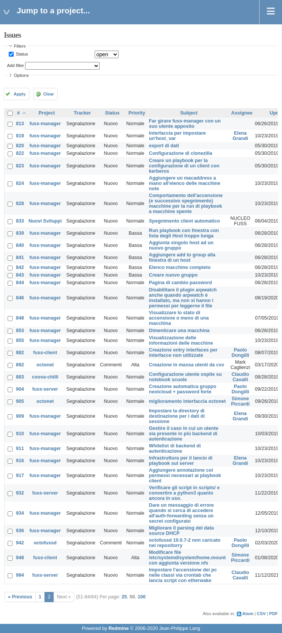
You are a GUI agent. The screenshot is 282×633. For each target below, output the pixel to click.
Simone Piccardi (240, 401)
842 (20, 267)
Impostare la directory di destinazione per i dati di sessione (177, 416)
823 (20, 166)
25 (124, 597)
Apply (19, 94)
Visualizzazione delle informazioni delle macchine (181, 340)
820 (20, 145)
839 (20, 233)
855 (20, 340)
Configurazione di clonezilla (180, 153)
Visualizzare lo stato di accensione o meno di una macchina (179, 318)
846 (20, 298)
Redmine (118, 628)
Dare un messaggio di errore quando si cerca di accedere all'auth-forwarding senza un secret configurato (181, 513)
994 (20, 575)
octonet (45, 364)
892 (20, 364)
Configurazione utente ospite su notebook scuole (185, 377)
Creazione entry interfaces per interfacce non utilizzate (183, 352)
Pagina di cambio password (180, 282)
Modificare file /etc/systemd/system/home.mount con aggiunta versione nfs (187, 558)
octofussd (45, 543)
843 (20, 275)
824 (20, 183)
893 (20, 377)
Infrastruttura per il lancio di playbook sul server (180, 460)
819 (20, 135)
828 (20, 203)
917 (20, 475)
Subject (189, 113)
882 (20, 352)
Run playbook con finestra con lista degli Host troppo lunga (184, 233)
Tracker (82, 113)
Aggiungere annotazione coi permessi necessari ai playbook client (185, 475)
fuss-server (45, 389)
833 (20, 221)
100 (142, 597)
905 (20, 401)
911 (20, 448)
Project (46, 113)
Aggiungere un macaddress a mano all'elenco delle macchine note (184, 183)
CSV (261, 613)
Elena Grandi (240, 135)
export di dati (164, 145)
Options (21, 75)
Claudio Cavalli (240, 377)
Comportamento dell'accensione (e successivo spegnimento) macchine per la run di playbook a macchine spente (186, 203)
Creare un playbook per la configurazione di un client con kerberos (184, 166)
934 (20, 513)
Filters (20, 46)
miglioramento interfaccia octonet (187, 401)
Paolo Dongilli (240, 352)
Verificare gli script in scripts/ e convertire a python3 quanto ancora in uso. (184, 493)
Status (21, 54)
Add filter (15, 65)
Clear (48, 94)
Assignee (241, 113)
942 (20, 543)
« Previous (20, 597)
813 (20, 123)
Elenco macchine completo (180, 267)
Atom (247, 613)
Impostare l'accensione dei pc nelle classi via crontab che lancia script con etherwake (183, 575)
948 (20, 557)
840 (20, 245)
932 (20, 493)
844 (20, 282)
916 (20, 460)
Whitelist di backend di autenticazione (175, 448)
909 (20, 416)
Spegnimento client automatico (184, 221)
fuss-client (45, 352)
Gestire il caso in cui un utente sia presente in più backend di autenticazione (184, 434)
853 (20, 330)
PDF (273, 613)
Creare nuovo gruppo (173, 275)
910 (20, 433)
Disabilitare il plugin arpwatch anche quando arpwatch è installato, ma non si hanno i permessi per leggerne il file (183, 298)
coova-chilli (45, 377)
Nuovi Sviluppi (45, 221)
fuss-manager (45, 123)
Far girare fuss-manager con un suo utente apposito (185, 123)
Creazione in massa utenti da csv (186, 364)
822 (20, 153)
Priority (136, 113)
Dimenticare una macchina (179, 330)
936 (20, 530)
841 (20, 257)
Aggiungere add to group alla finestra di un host (182, 257)
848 (20, 318)
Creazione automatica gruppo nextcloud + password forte (182, 389)
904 (20, 389)
